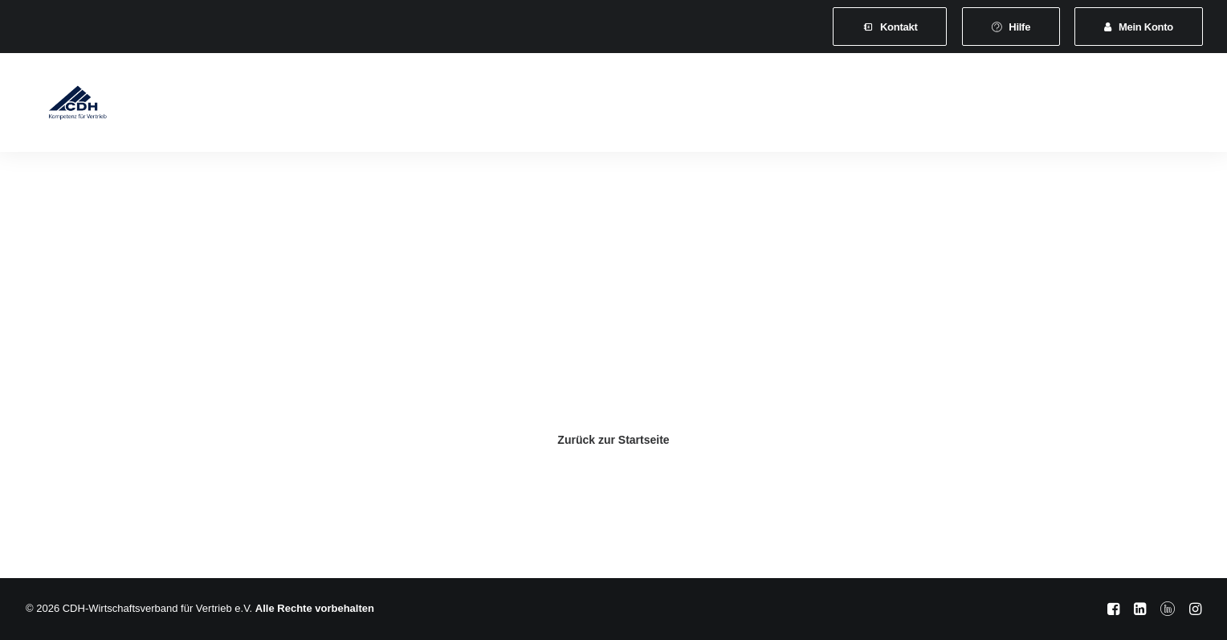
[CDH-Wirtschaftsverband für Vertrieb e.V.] (63, 106)
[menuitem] (889, 26)
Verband (260, 105)
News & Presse (730, 105)
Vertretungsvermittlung (861, 105)
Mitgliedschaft (346, 105)
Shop (963, 105)
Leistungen (441, 105)
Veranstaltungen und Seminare (580, 105)
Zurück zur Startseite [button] (613, 439)
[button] (1067, 106)
